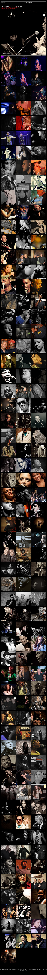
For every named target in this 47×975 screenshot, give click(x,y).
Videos (7, 8)
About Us (10, 7)
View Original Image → (7, 53)
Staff (6, 7)
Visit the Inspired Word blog (35, 969)
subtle (21, 970)
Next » (42, 55)
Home (2, 7)
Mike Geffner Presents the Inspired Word (11, 6)
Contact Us (16, 7)
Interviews (12, 8)
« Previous (5, 55)
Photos (3, 8)
